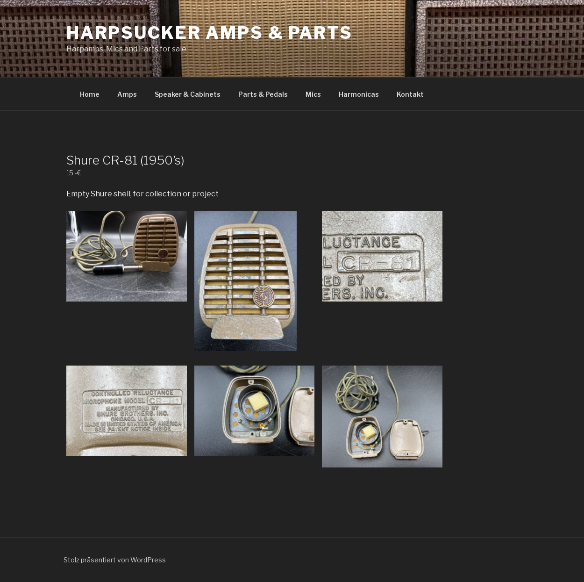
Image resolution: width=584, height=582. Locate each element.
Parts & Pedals (263, 94)
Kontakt (410, 94)
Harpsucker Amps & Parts (209, 32)
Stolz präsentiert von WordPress (115, 560)
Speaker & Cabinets (188, 94)
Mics (313, 94)
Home (90, 94)
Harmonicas (359, 94)
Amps (127, 94)
